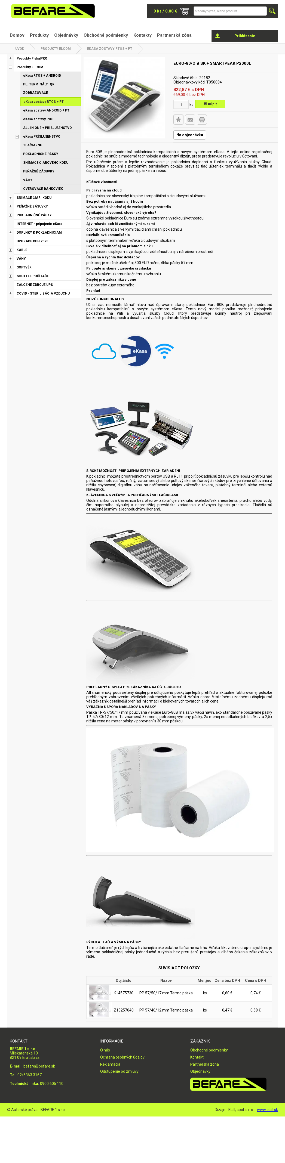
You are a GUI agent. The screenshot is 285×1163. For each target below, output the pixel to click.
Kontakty (142, 35)
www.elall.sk (267, 1110)
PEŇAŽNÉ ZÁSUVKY (38, 171)
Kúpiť (210, 104)
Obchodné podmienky (106, 35)
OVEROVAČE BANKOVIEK (43, 189)
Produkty (39, 35)
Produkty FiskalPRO (32, 58)
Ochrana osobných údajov (122, 1057)
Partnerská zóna (174, 35)
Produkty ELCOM (56, 49)
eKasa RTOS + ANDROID (42, 76)
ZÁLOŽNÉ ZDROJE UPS (35, 285)
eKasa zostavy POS (38, 119)
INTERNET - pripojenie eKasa (39, 224)
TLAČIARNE (32, 145)
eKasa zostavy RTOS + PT (109, 49)
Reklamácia (110, 1064)
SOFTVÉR (24, 267)
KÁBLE (22, 250)
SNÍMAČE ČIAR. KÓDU (34, 198)
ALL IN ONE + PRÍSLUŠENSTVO (47, 128)
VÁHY (27, 180)
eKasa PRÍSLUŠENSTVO (41, 136)
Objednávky (66, 35)
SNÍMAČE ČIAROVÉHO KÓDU (45, 163)
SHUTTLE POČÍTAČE (33, 276)
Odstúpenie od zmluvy (119, 1071)
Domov (17, 35)
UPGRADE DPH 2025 (32, 241)
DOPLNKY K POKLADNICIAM (39, 232)
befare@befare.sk (39, 1066)
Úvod (19, 49)
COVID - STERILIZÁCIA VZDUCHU (43, 293)
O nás (105, 1050)
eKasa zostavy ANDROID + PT (46, 110)
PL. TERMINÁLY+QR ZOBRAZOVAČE (38, 88)
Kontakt (197, 1057)
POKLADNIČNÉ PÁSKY (40, 154)
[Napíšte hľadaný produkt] (230, 11)
